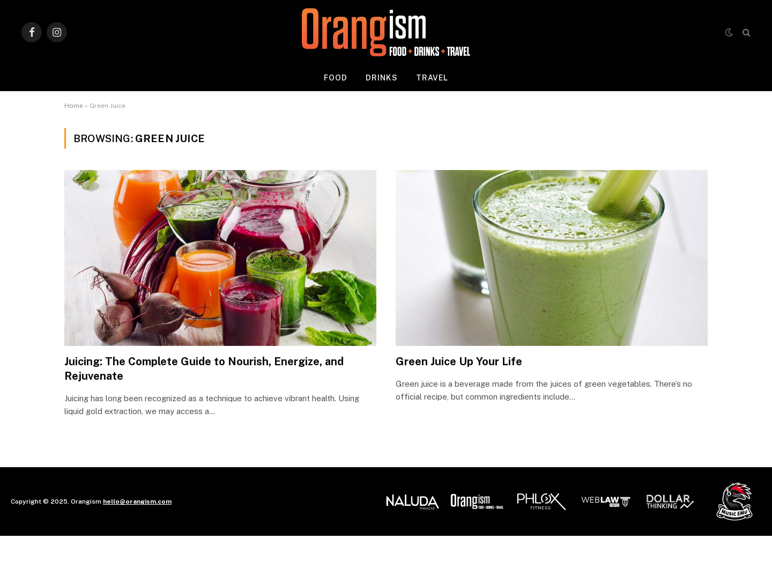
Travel (432, 77)
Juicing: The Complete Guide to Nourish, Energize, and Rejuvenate (204, 368)
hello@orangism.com (137, 501)
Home (73, 105)
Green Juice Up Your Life (459, 361)
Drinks (382, 77)
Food (335, 77)
